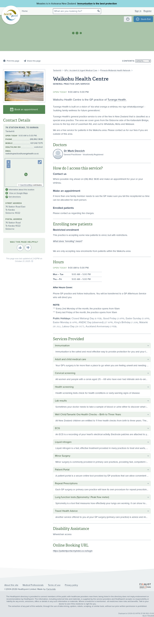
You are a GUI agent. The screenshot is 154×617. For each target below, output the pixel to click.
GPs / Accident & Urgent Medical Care (80, 70)
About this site (11, 585)
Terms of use (54, 585)
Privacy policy (71, 585)
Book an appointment (24, 109)
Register (148, 11)
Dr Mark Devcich (74, 151)
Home (25, 11)
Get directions (15, 197)
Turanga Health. (117, 99)
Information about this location (21, 189)
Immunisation (85, 3)
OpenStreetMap (26, 185)
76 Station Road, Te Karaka (22, 127)
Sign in (138, 11)
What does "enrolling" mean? (67, 241)
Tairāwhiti (57, 70)
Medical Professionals (33, 585)
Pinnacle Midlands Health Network (115, 70)
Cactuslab (51, 589)
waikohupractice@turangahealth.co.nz (22, 153)
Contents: (128, 61)
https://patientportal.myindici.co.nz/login (72, 550)
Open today (60, 92)
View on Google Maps (18, 193)
